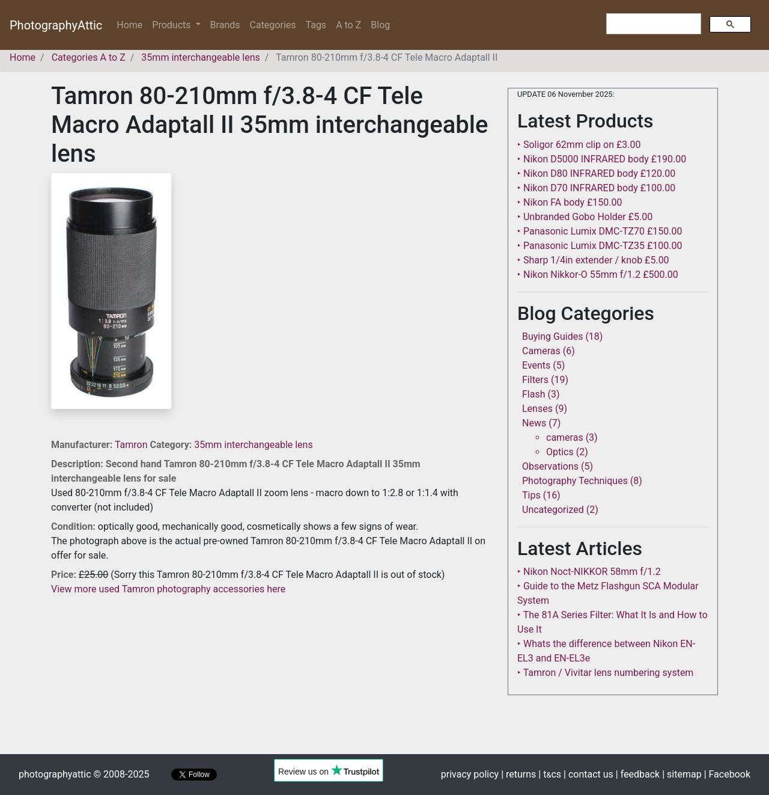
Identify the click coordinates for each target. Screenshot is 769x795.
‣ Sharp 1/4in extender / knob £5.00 (593, 260)
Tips (531, 495)
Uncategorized (553, 509)
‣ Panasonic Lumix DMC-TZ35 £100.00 (599, 245)
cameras (564, 437)
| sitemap (681, 774)
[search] (652, 24)
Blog (380, 25)
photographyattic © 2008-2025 (84, 774)
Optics (560, 452)
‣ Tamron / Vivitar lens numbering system (605, 672)
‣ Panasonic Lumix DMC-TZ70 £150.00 (599, 231)
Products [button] (172, 25)
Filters (535, 379)
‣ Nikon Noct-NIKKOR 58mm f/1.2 (589, 571)
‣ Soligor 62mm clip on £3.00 (578, 144)
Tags (316, 25)
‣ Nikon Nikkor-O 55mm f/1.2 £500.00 (597, 274)
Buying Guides (552, 336)
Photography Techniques (575, 481)
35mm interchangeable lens (253, 444)
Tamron (132, 444)
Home (132, 24)
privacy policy (470, 774)
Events (536, 365)
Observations (550, 466)
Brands (225, 25)
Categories (273, 25)
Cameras (541, 351)
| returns (518, 774)
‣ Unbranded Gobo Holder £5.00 (584, 217)
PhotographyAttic (56, 25)
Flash (534, 394)
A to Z (348, 25)
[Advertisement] (270, 681)
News (534, 423)
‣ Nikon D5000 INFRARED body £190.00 (601, 159)
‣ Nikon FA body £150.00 (569, 202)
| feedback (638, 774)
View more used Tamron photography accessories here (168, 589)
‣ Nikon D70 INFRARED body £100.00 (596, 188)
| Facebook (727, 774)
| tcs (549, 774)
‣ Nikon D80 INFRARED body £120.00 (596, 173)
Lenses (537, 408)
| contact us (588, 774)
